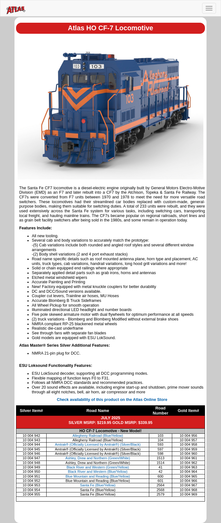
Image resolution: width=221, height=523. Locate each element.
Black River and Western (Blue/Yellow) (98, 471)
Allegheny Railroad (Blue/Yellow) (97, 436)
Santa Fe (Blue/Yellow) (97, 485)
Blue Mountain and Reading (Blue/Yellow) (97, 476)
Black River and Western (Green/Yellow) (97, 467)
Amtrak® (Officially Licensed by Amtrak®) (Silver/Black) (97, 444)
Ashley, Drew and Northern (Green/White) (97, 458)
